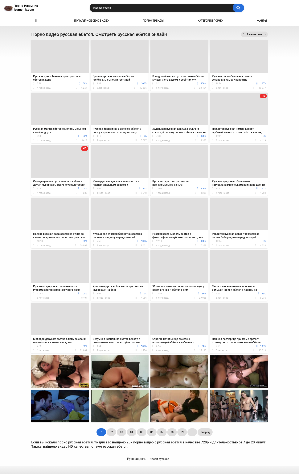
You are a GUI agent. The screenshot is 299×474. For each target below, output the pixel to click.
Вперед (205, 432)
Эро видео (36, 21)
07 (161, 432)
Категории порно (210, 20)
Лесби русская (159, 459)
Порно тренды (153, 20)
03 (121, 432)
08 (172, 432)
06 (151, 432)
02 (111, 432)
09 (182, 432)
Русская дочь (136, 459)
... (192, 432)
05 (141, 432)
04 (131, 432)
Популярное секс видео (91, 20)
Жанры (262, 20)
